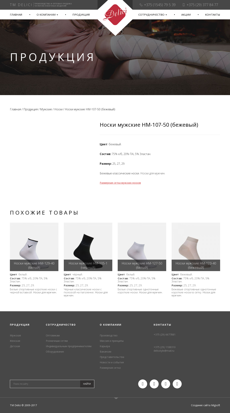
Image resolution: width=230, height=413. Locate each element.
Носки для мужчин (152, 173)
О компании (47, 14)
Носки (58, 109)
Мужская (15, 335)
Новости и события (112, 362)
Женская (15, 340)
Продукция (81, 14)
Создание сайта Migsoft (205, 405)
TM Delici (115, 18)
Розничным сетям (57, 340)
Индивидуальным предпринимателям (68, 346)
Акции (186, 14)
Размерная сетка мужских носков (120, 182)
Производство (109, 335)
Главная (16, 14)
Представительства (112, 357)
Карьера (105, 346)
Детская (15, 346)
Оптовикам (53, 335)
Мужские (46, 109)
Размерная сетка (110, 367)
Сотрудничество (152, 14)
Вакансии (105, 351)
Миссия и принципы (112, 340)
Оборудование (55, 351)
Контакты (212, 14)
